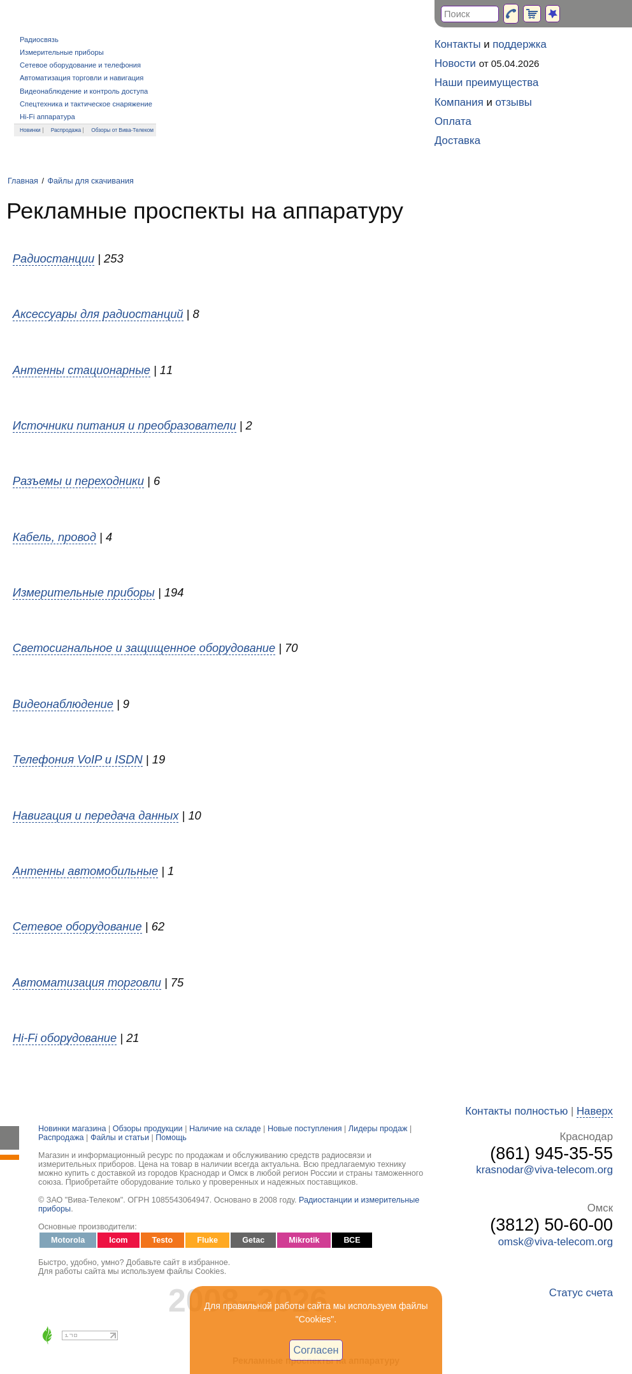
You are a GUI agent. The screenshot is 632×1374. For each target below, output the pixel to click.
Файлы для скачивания (90, 181)
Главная (23, 181)
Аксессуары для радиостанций (98, 314)
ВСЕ (351, 1240)
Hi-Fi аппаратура (47, 116)
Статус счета (581, 1293)
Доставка (457, 140)
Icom (118, 1240)
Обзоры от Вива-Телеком (122, 130)
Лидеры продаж (378, 1128)
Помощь (171, 1137)
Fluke (207, 1240)
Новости (455, 63)
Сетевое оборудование (77, 926)
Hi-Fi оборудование (65, 1038)
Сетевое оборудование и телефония (80, 65)
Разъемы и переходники (78, 481)
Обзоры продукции (148, 1128)
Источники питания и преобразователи (124, 425)
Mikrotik (304, 1240)
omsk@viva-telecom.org (555, 1242)
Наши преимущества (486, 82)
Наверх (595, 1111)
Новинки (30, 130)
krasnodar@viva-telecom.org (544, 1170)
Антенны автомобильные (85, 871)
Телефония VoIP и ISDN (78, 759)
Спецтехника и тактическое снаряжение (86, 104)
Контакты (457, 44)
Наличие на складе (225, 1128)
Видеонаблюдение (63, 704)
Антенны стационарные (81, 370)
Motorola (68, 1240)
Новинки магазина (72, 1128)
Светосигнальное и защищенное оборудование (144, 647)
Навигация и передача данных (96, 815)
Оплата (452, 121)
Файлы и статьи (119, 1137)
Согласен (316, 1350)
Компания (459, 102)
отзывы (514, 102)
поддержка (519, 44)
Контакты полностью (516, 1111)
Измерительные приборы (62, 52)
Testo (162, 1240)
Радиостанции (53, 258)
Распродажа (66, 130)
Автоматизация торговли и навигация (81, 78)
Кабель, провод (54, 537)
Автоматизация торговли (87, 982)
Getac (253, 1240)
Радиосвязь (39, 39)
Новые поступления (305, 1128)
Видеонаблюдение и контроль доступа (84, 91)
